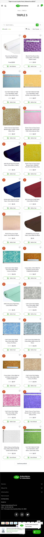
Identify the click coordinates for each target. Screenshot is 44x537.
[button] (38, 5)
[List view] (40, 25)
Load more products (22, 463)
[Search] (5, 6)
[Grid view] (37, 25)
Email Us (3, 502)
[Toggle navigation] (2, 5)
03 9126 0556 (5, 499)
